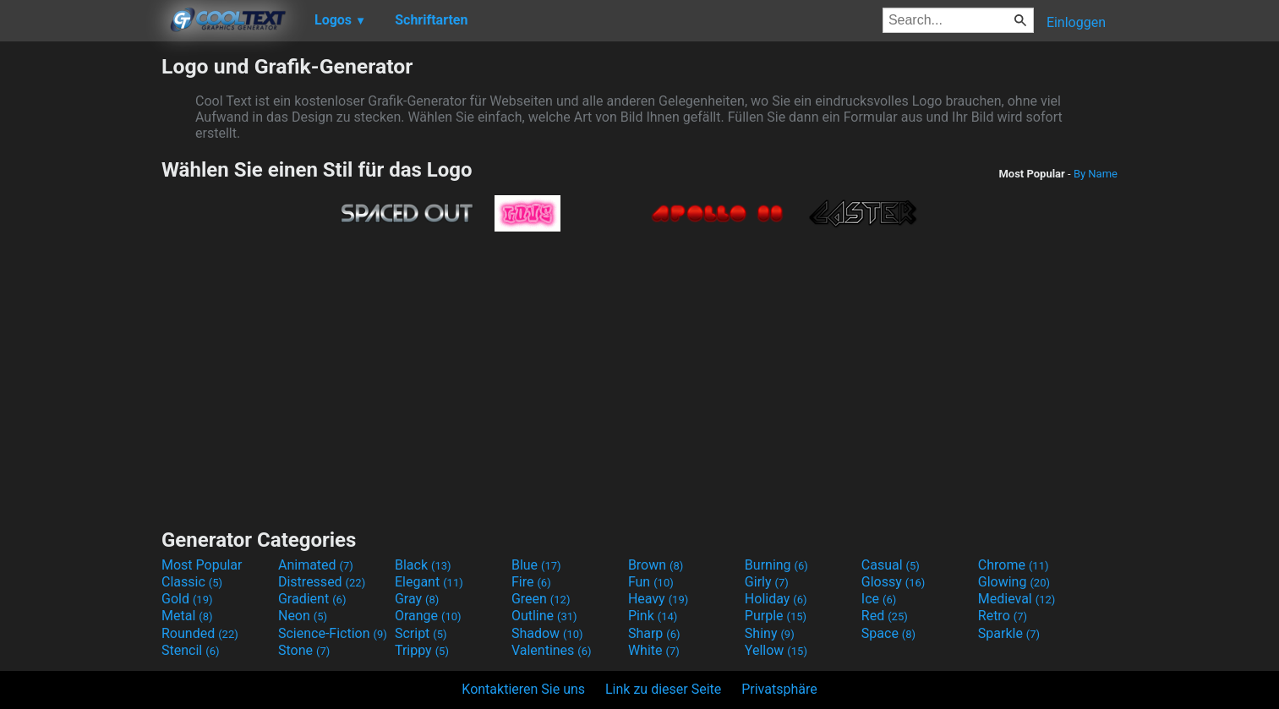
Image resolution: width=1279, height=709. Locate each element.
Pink (653, 616)
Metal (187, 616)
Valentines (551, 650)
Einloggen (1076, 22)
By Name (1096, 173)
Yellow (776, 650)
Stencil (190, 650)
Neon (302, 616)
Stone (304, 650)
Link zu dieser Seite (663, 689)
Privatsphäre (779, 689)
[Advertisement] (80, 307)
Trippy (422, 650)
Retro (1002, 616)
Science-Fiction (332, 633)
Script (421, 633)
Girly (767, 582)
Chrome (1013, 565)
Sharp (654, 633)
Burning (776, 565)
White (654, 650)
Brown (655, 565)
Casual (890, 565)
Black (423, 565)
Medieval (1017, 599)
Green (541, 599)
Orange (428, 616)
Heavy (658, 599)
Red (884, 616)
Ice (878, 599)
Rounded (199, 633)
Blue (536, 565)
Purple (775, 616)
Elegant (429, 582)
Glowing (1014, 582)
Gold (187, 599)
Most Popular (202, 565)
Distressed (321, 582)
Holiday (776, 599)
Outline (544, 616)
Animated (315, 565)
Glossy (893, 582)
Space (888, 633)
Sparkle (1009, 633)
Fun (651, 582)
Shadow (547, 633)
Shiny (770, 633)
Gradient (312, 599)
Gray (417, 599)
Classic (191, 582)
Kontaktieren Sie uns (523, 689)
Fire (531, 582)
